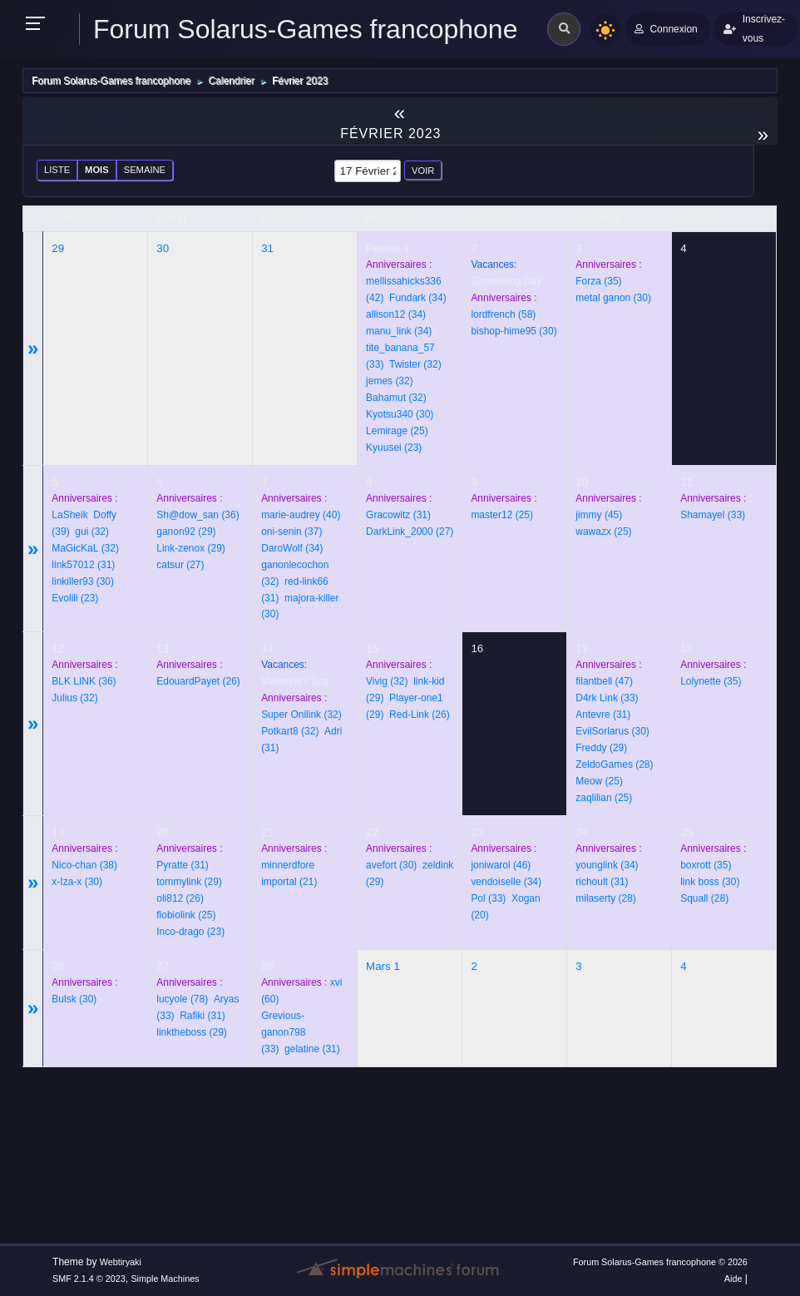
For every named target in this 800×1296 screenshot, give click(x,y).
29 (58, 248)
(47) (604, 681)
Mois (97, 170)
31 (267, 248)
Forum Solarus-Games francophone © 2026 (660, 1262)
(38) (84, 865)
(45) (598, 515)
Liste (57, 170)
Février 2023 (390, 133)
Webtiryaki (120, 1262)
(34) (418, 298)
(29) (185, 531)
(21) (289, 882)
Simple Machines (165, 1279)
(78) (182, 999)
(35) (598, 281)
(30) (399, 414)
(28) (614, 764)
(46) (501, 865)
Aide (733, 1279)
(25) (397, 431)
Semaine (144, 170)
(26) (198, 681)
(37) (291, 531)
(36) (197, 515)
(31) (83, 565)
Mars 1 (383, 966)
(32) (415, 364)
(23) (394, 447)
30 (162, 248)
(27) (180, 565)
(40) (300, 515)
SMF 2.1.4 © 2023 (89, 1279)
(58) (503, 314)
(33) (712, 515)
